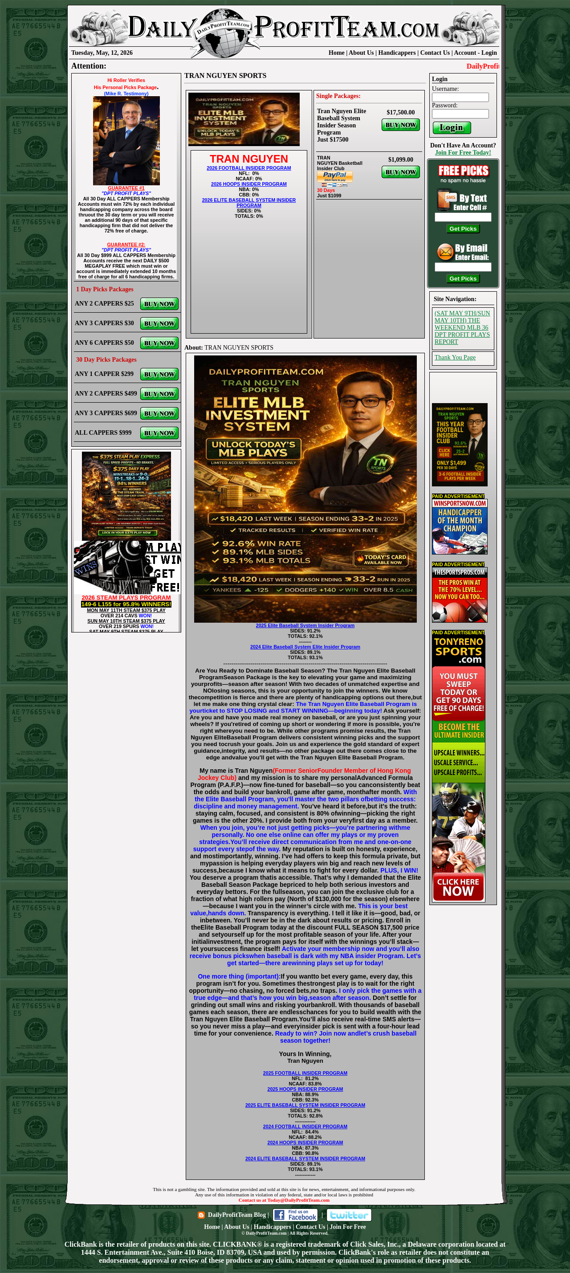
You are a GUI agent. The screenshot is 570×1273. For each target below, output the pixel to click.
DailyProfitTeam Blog (237, 1215)
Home (337, 52)
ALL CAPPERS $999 (103, 432)
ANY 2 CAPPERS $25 (104, 303)
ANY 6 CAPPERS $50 (104, 342)
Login (489, 52)
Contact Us (435, 52)
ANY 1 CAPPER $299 (104, 374)
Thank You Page (455, 357)
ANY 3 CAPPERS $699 (106, 413)
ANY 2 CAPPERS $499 (106, 393)
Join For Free (348, 1227)
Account (466, 52)
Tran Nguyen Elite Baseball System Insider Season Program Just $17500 (341, 125)
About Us (361, 52)
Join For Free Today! (463, 152)
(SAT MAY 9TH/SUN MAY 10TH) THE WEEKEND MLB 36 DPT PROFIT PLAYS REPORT (462, 327)
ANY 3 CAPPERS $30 (104, 323)
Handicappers (397, 52)
